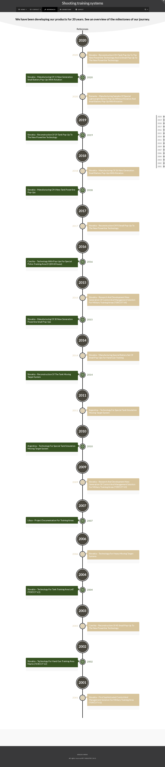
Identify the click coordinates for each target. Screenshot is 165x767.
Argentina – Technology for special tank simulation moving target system (51, 453)
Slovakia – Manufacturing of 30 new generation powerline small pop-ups (50, 326)
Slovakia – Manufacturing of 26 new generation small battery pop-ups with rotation (112, 178)
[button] (163, 2)
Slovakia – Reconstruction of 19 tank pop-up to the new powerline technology (50, 142)
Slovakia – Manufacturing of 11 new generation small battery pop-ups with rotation (50, 84)
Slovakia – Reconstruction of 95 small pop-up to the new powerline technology (112, 233)
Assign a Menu (82, 754)
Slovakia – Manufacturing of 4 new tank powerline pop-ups (51, 197)
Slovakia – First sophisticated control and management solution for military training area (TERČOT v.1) (112, 706)
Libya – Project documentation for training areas (50, 526)
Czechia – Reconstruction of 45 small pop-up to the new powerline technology (112, 632)
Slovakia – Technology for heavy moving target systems (111, 561)
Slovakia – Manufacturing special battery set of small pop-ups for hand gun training (111, 362)
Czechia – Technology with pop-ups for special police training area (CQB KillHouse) (50, 268)
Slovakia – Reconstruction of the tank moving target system (49, 381)
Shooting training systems (82, 3)
